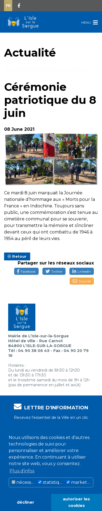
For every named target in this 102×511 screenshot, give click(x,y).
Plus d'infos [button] (22, 470)
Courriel (82, 281)
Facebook (26, 271)
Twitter (54, 271)
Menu (89, 22)
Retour (17, 256)
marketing (79, 482)
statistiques (51, 482)
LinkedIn (81, 271)
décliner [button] (25, 502)
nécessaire (24, 482)
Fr (8, 6)
